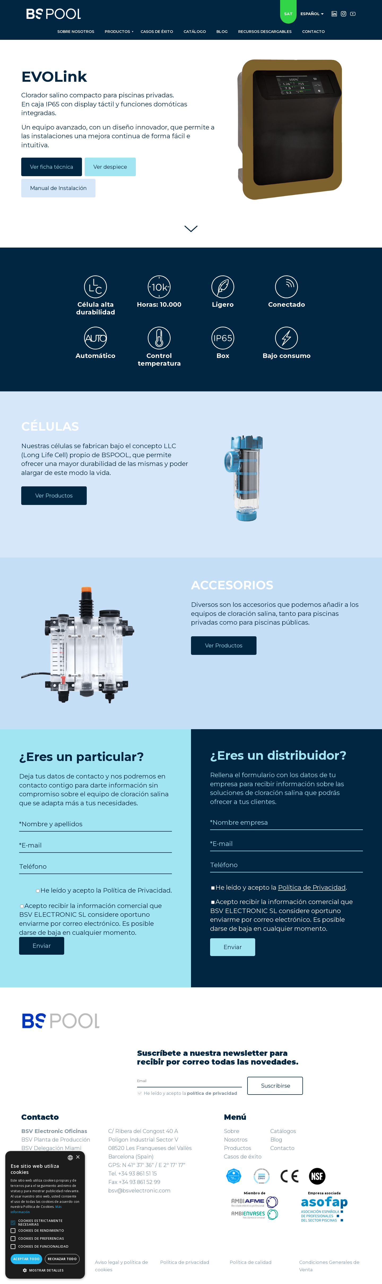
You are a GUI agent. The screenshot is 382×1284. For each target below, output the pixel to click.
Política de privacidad (184, 1262)
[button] (45, 1270)
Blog (276, 1139)
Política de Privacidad (137, 890)
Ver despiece (110, 167)
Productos (237, 1148)
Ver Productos (54, 495)
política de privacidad (212, 1093)
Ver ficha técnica (51, 167)
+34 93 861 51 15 (137, 1173)
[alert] (45, 1215)
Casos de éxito (243, 1156)
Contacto (282, 1148)
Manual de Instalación (58, 188)
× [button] (78, 1157)
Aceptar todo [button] (26, 1259)
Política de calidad (251, 1262)
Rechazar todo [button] (62, 1259)
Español (312, 13)
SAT (288, 13)
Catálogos (283, 1131)
